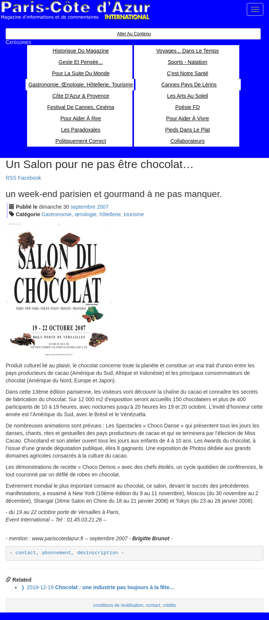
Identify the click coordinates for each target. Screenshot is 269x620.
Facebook (29, 178)
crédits (169, 605)
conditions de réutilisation (118, 605)
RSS (11, 178)
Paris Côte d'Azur (75, 10)
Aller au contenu (134, 33)
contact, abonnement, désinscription (66, 553)
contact (153, 605)
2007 (102, 207)
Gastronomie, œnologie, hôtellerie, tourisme (92, 214)
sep (82, 207)
